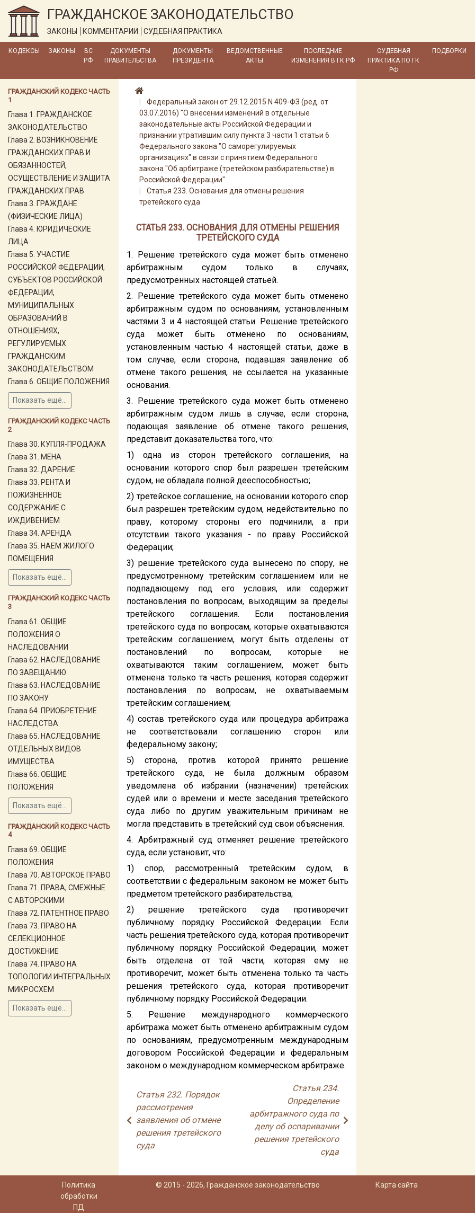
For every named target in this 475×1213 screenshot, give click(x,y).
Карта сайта (396, 1185)
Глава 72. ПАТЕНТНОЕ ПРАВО (58, 913)
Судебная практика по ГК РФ (393, 60)
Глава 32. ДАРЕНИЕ (41, 469)
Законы (61, 51)
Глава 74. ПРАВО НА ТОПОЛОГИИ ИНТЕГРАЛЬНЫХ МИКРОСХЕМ (59, 977)
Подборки (449, 51)
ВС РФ (88, 55)
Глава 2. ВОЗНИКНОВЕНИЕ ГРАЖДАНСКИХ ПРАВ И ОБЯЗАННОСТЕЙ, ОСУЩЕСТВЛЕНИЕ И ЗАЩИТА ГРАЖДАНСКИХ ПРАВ (59, 165)
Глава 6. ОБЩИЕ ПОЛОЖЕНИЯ (59, 381)
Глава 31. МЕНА (34, 457)
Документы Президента (193, 55)
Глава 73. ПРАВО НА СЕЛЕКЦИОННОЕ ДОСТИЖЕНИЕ (42, 938)
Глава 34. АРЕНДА (39, 533)
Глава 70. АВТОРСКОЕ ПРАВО (59, 875)
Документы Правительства (130, 55)
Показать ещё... (40, 400)
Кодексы (24, 51)
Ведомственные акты (255, 55)
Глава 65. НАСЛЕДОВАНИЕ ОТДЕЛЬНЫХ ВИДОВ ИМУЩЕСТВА (54, 749)
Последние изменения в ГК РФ (323, 55)
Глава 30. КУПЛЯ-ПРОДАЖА (57, 444)
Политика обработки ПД (78, 1196)
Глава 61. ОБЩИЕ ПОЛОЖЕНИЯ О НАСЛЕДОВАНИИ (38, 634)
